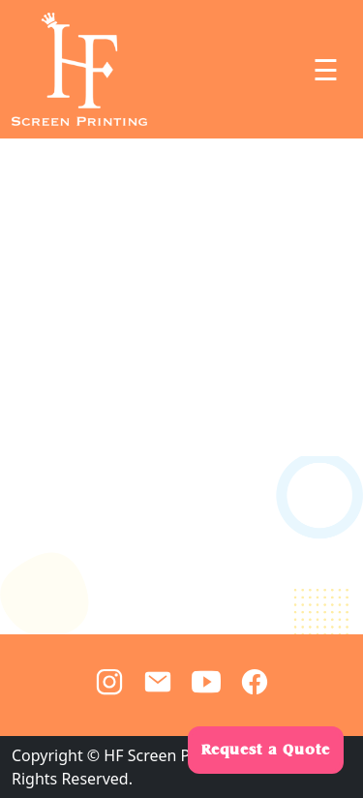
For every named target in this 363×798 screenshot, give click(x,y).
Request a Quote (265, 749)
